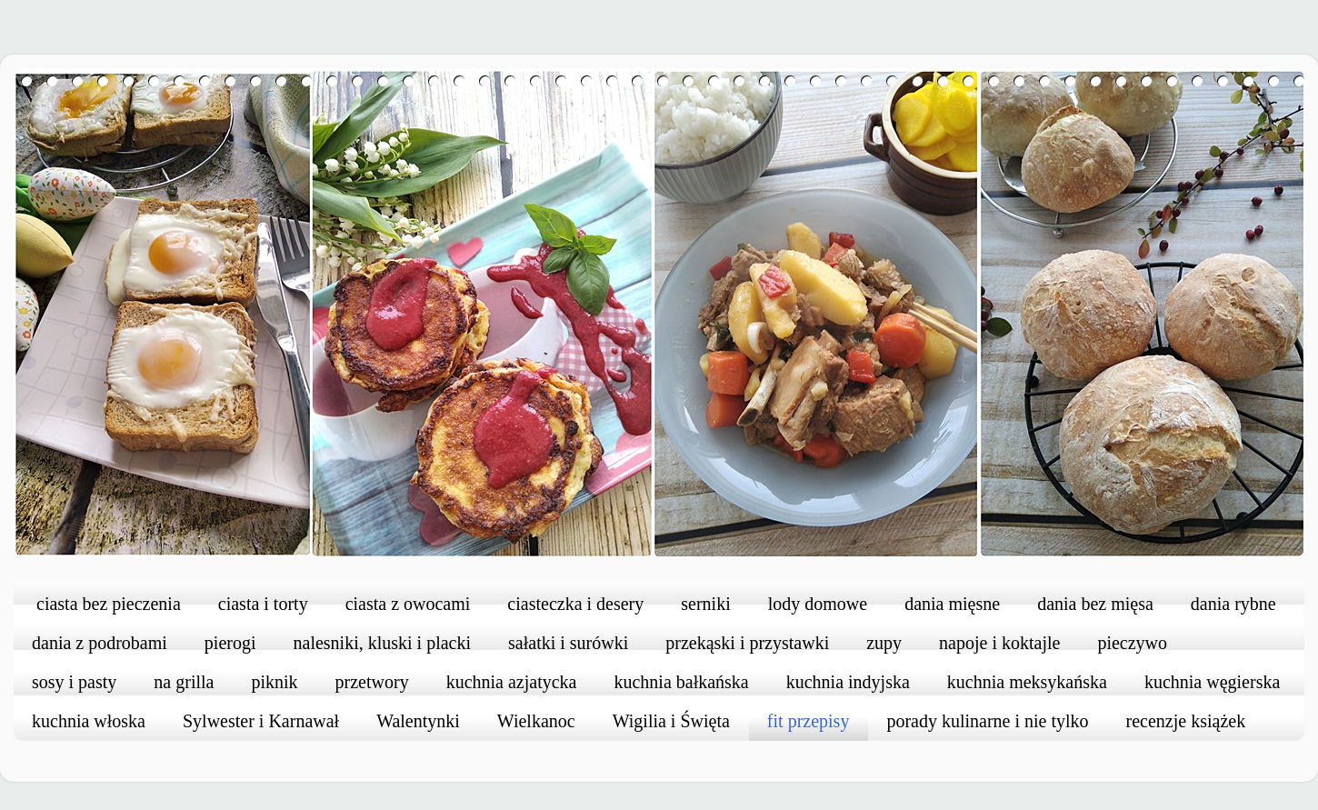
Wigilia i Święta (671, 721)
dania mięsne (952, 604)
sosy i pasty (74, 682)
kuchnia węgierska (1212, 682)
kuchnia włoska (88, 721)
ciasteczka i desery (575, 604)
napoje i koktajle (999, 643)
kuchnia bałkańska (681, 682)
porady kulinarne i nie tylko (987, 721)
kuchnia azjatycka (511, 682)
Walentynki (418, 721)
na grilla (184, 682)
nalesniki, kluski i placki (383, 643)
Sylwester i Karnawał (261, 721)
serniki (705, 604)
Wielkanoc (536, 721)
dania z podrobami (99, 643)
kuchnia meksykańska (1027, 682)
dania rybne (1233, 604)
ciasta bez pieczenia (108, 604)
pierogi (230, 643)
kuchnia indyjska (848, 682)
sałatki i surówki (568, 643)
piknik (274, 682)
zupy (884, 643)
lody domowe (817, 604)
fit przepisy (808, 721)
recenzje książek (1186, 721)
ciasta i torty (263, 604)
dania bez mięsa (1095, 604)
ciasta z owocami (408, 604)
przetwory (372, 682)
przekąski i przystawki (747, 643)
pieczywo (1132, 643)
